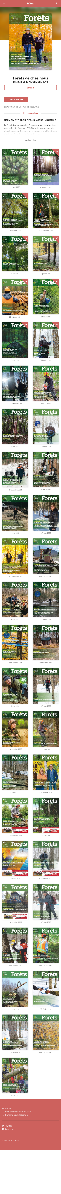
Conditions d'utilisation (15, 1114)
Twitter (7, 1126)
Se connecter (16, 99)
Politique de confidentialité (17, 1111)
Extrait (30, 87)
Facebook (8, 1129)
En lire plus (30, 140)
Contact (7, 1108)
